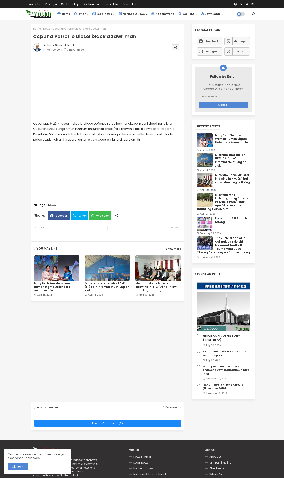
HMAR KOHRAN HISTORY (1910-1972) (221, 338)
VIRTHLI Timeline (220, 463)
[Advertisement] (111, 84)
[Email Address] (223, 97)
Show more (173, 249)
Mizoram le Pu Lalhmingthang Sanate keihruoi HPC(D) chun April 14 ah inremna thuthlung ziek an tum (222, 202)
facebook (212, 41)
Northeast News (132, 14)
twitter (240, 51)
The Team (216, 468)
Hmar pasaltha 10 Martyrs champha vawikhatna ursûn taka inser (226, 370)
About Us (35, 4)
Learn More (32, 458)
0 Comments (172, 407)
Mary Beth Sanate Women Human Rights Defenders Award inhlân (53, 287)
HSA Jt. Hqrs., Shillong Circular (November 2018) (224, 386)
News (46, 29)
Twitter (82, 215)
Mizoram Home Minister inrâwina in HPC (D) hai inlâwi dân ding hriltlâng (156, 287)
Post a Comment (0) (107, 423)
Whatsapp (102, 215)
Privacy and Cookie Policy (62, 4)
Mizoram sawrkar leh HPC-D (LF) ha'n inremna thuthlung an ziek (107, 287)
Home (63, 14)
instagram (212, 51)
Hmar (80, 14)
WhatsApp (216, 474)
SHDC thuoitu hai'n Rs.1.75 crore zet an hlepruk (224, 353)
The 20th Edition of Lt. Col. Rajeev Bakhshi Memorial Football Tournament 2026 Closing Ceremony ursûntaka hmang (223, 245)
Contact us (130, 4)
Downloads (210, 14)
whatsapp (240, 41)
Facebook (61, 215)
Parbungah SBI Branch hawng (231, 220)
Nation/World (163, 14)
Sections (186, 14)
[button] (254, 14)
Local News (102, 14)
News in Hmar (142, 457)
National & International (149, 474)
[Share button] (116, 215)
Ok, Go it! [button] (18, 467)
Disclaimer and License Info (101, 4)
